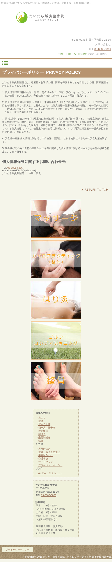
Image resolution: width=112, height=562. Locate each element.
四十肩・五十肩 (46, 427)
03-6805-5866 (102, 49)
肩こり (42, 417)
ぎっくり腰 (44, 424)
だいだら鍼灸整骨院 (55, 19)
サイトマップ (45, 462)
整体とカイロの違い (49, 452)
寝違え (42, 434)
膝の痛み (43, 431)
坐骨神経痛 (44, 437)
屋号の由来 (44, 448)
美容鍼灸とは (45, 455)
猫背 (40, 440)
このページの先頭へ (94, 189)
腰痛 (40, 421)
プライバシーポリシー (50, 465)
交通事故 (43, 458)
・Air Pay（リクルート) (49, 473)
